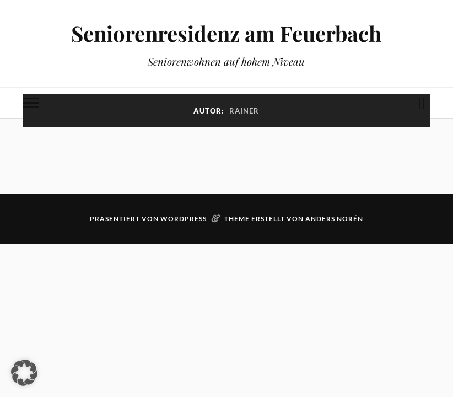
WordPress (183, 218)
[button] (24, 372)
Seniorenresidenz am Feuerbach (226, 33)
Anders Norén (334, 218)
